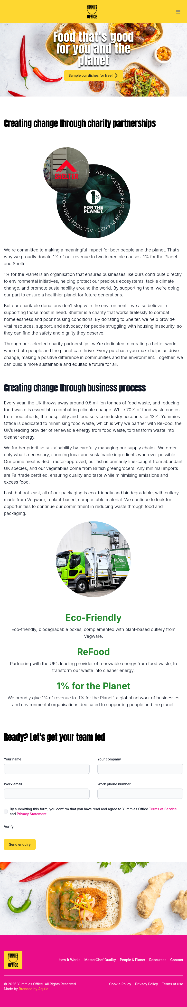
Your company (109, 759)
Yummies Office (30, 984)
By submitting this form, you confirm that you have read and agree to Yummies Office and (93, 811)
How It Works (69, 960)
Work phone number (114, 784)
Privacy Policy (146, 984)
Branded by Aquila (33, 989)
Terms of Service (163, 809)
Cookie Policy (120, 984)
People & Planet (132, 960)
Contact (176, 960)
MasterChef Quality (100, 960)
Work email (13, 784)
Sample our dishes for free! (94, 75)
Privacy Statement (32, 814)
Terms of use (172, 984)
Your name (12, 759)
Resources (158, 960)
